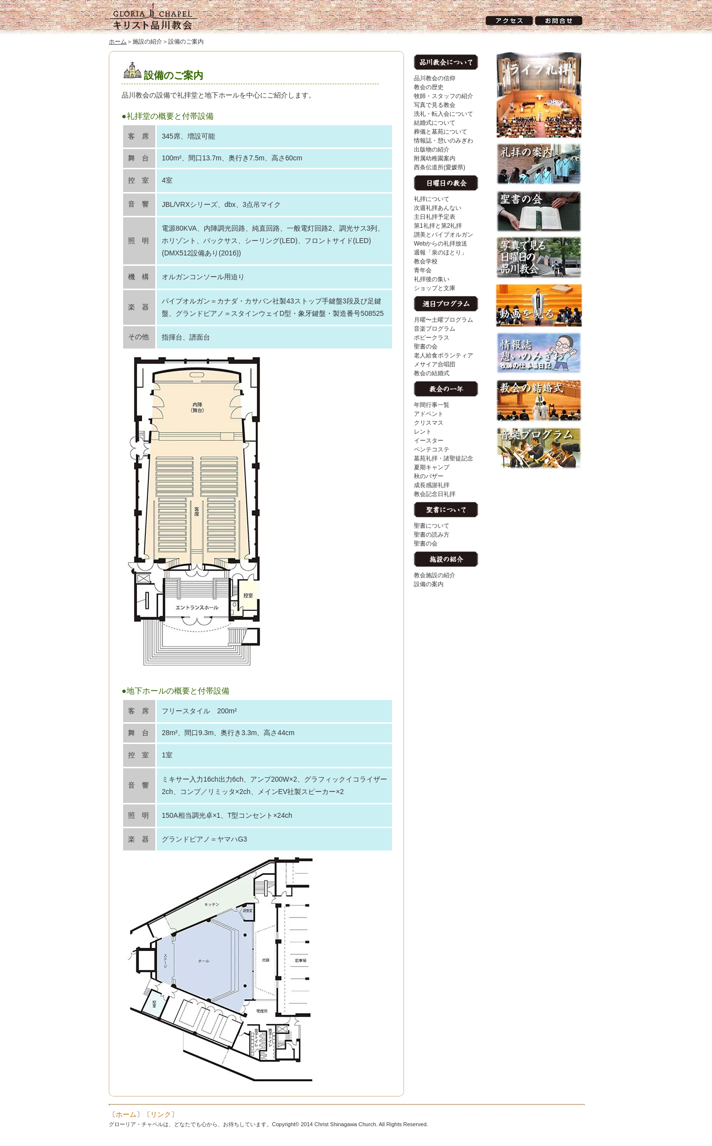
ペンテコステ (431, 449)
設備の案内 (429, 584)
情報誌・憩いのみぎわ (443, 140)
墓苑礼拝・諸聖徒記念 (443, 458)
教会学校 (426, 261)
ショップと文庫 (434, 288)
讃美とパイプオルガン (443, 234)
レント (423, 431)
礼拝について (431, 199)
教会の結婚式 (431, 373)
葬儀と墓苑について (440, 131)
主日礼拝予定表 (434, 216)
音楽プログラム (434, 328)
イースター (429, 440)
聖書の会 (426, 346)
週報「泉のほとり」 (440, 252)
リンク (160, 1114)
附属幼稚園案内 (434, 158)
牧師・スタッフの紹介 (443, 96)
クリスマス (429, 422)
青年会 (423, 270)
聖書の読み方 (431, 534)
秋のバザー (429, 476)
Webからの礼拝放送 (440, 243)
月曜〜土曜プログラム (443, 319)
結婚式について (434, 122)
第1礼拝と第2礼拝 (438, 225)
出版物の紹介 (431, 149)
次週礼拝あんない (437, 207)
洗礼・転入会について (443, 113)
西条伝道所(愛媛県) (439, 167)
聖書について (431, 525)
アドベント (429, 413)
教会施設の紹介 (434, 575)
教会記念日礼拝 (434, 494)
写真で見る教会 (434, 104)
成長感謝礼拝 (431, 485)
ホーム (118, 41)
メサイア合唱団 (434, 364)
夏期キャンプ (431, 467)
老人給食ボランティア (443, 355)
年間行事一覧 (431, 404)
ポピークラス (431, 337)
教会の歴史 (429, 87)
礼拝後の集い (431, 279)
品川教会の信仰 (434, 78)
